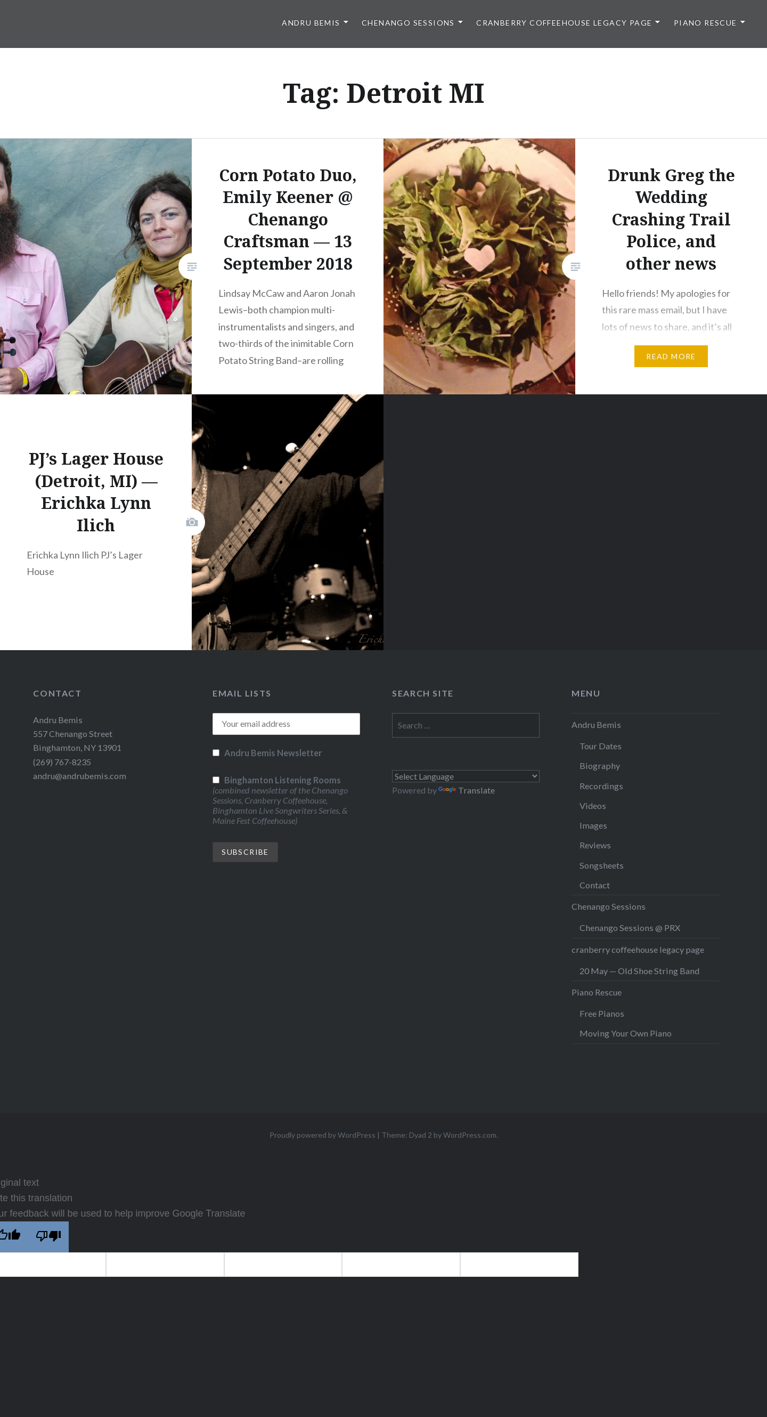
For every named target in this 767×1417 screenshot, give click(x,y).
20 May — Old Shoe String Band (639, 971)
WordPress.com (469, 1134)
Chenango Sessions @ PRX (630, 927)
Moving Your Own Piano (626, 1033)
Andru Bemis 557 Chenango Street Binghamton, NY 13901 (77, 733)
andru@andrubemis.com (79, 776)
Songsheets (602, 865)
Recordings (601, 786)
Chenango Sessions (408, 22)
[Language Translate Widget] (466, 776)
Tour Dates (601, 746)
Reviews (595, 845)
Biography (600, 765)
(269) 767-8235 (62, 762)
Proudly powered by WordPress (323, 1134)
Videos (593, 805)
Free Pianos (602, 1013)
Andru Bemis (311, 22)
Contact (595, 885)
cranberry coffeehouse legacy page (564, 22)
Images (593, 825)
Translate (466, 790)
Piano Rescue (705, 22)
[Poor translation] (48, 1236)
